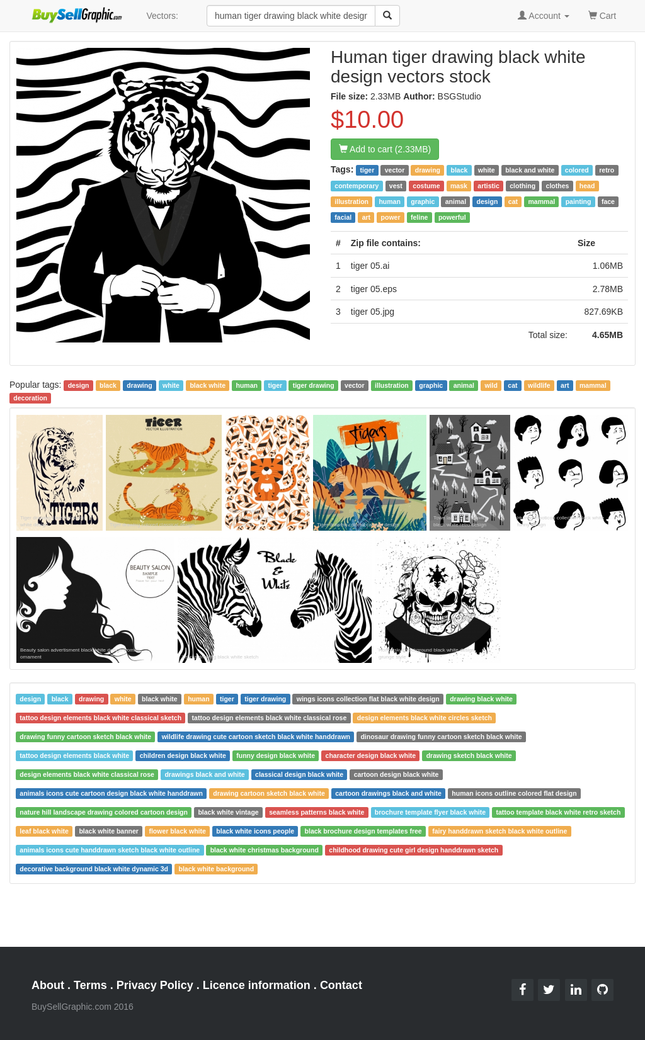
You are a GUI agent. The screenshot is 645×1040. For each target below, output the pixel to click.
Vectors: (162, 16)
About (47, 985)
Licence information (257, 985)
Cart (602, 15)
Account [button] (543, 16)
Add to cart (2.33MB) (385, 149)
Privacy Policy (155, 985)
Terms (90, 985)
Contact (341, 985)
